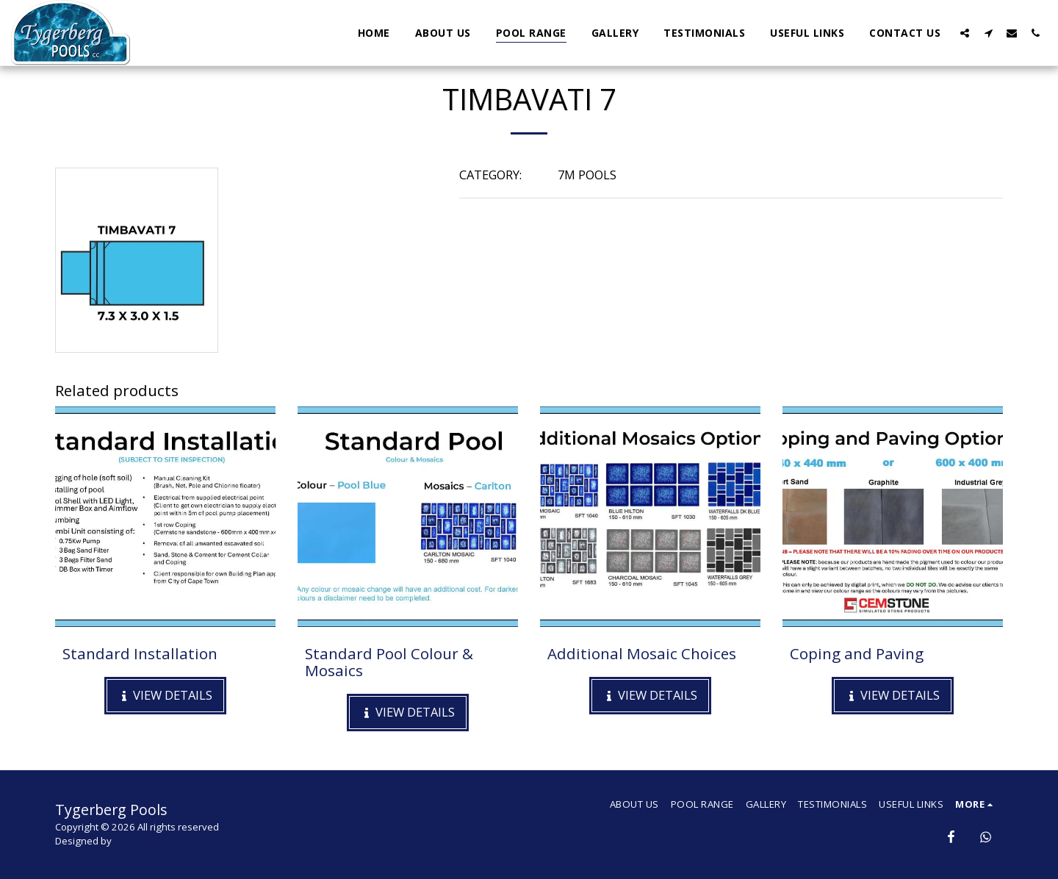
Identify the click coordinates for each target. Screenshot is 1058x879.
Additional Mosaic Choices (641, 653)
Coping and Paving (857, 653)
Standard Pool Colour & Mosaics (389, 662)
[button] (965, 32)
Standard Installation (139, 653)
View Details (165, 694)
